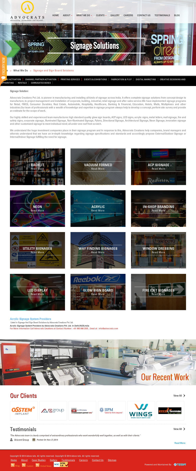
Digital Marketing (146, 79)
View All (177, 395)
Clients (100, 15)
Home (55, 15)
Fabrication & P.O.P (121, 79)
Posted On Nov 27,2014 (47, 439)
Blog (177, 15)
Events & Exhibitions (95, 79)
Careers (128, 15)
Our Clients (23, 395)
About (66, 15)
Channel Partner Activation (40, 79)
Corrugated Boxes (41, 82)
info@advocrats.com (108, 328)
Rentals (22, 82)
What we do (83, 15)
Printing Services (70, 79)
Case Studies (39, 460)
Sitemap (112, 460)
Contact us (143, 15)
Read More (180, 443)
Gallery (115, 15)
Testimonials (162, 15)
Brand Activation (11, 79)
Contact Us (98, 460)
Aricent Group (21, 439)
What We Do (20, 70)
